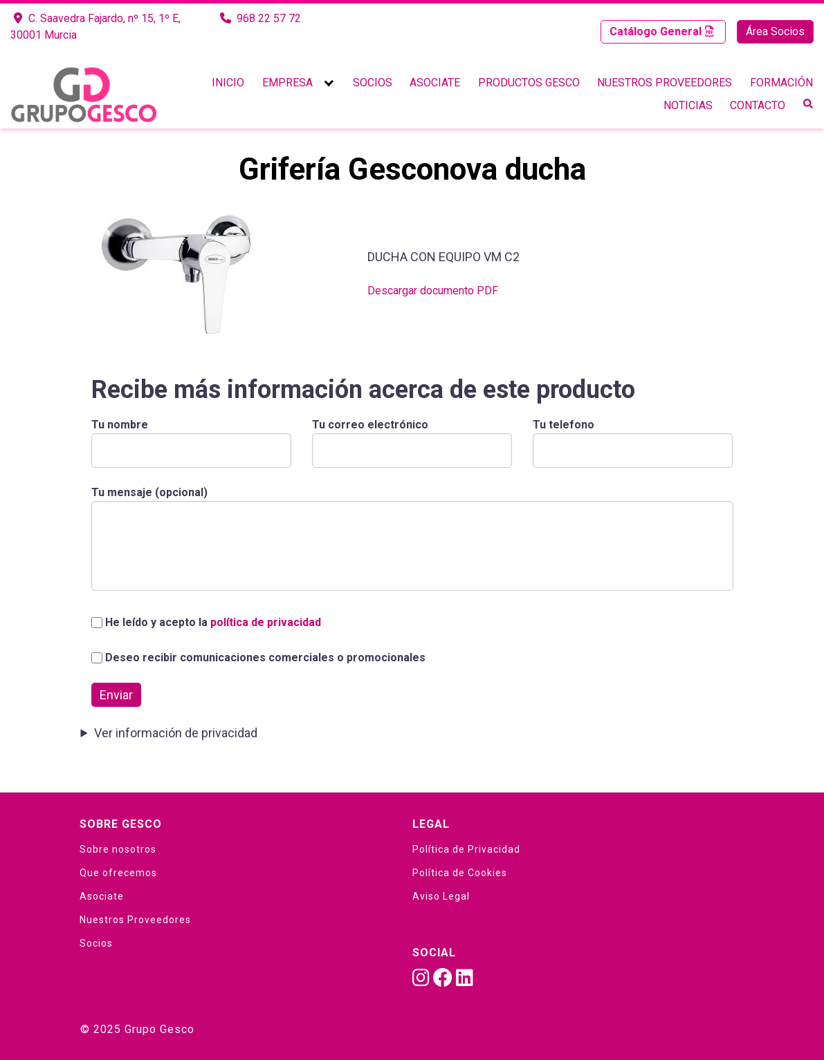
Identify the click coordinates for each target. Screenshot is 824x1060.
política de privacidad (265, 622)
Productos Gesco (529, 82)
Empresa (287, 82)
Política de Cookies (459, 872)
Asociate (435, 82)
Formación (781, 82)
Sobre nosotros (118, 849)
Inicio (228, 82)
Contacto (757, 105)
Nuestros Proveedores (664, 82)
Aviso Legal (441, 896)
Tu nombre (191, 437)
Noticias (688, 105)
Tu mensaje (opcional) (412, 540)
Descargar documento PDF (432, 290)
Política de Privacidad (466, 849)
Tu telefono (633, 437)
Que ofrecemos (118, 872)
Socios (372, 82)
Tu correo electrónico (412, 437)
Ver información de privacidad (175, 733)
